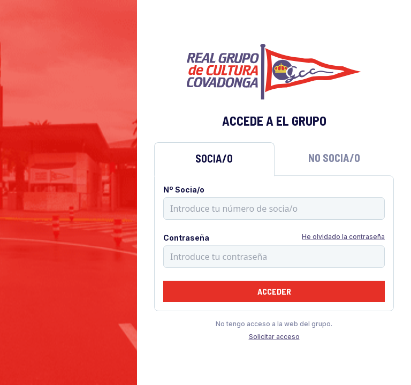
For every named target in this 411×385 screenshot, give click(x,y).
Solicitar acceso (274, 337)
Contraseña (186, 237)
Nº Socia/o (183, 189)
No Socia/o (334, 157)
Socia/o (214, 158)
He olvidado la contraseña (343, 237)
